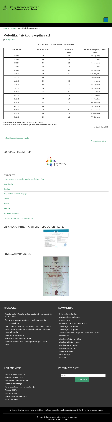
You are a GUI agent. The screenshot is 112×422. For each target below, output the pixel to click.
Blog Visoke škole (11, 393)
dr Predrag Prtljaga (12, 323)
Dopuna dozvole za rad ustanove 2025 (73, 323)
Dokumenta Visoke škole (68, 314)
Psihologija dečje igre (98, 141)
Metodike (7, 208)
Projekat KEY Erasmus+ (14, 377)
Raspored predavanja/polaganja (15, 194)
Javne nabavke (64, 320)
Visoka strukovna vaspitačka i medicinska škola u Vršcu (24, 179)
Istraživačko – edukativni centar (16, 381)
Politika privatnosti (11, 399)
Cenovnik (62, 358)
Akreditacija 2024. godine (68, 327)
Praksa (6, 204)
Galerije (6, 199)
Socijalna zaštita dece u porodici (17, 138)
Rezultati (13, 28)
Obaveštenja (8, 184)
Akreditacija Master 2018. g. (69, 342)
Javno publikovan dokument (69, 317)
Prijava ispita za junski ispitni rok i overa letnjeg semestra (25, 320)
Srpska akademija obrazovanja (16, 396)
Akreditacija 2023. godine (68, 330)
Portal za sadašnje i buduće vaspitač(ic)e (18, 218)
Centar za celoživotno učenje (15, 374)
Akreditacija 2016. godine (68, 345)
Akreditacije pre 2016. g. (68, 348)
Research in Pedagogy (13, 384)
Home (5, 28)
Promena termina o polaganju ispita (18, 338)
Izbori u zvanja (64, 355)
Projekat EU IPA (11, 390)
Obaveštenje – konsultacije (15, 335)
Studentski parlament (11, 213)
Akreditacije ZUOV (66, 351)
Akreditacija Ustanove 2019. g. (70, 339)
